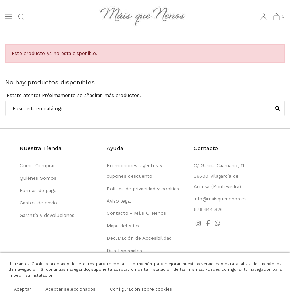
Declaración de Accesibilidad (139, 238)
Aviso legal (119, 201)
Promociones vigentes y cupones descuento (134, 171)
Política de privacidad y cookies (143, 188)
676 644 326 (208, 209)
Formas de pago (38, 190)
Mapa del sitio (123, 225)
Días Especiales (124, 250)
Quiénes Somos (38, 178)
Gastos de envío (38, 202)
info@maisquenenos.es (220, 199)
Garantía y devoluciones (47, 215)
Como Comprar (37, 165)
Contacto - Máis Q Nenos (136, 213)
